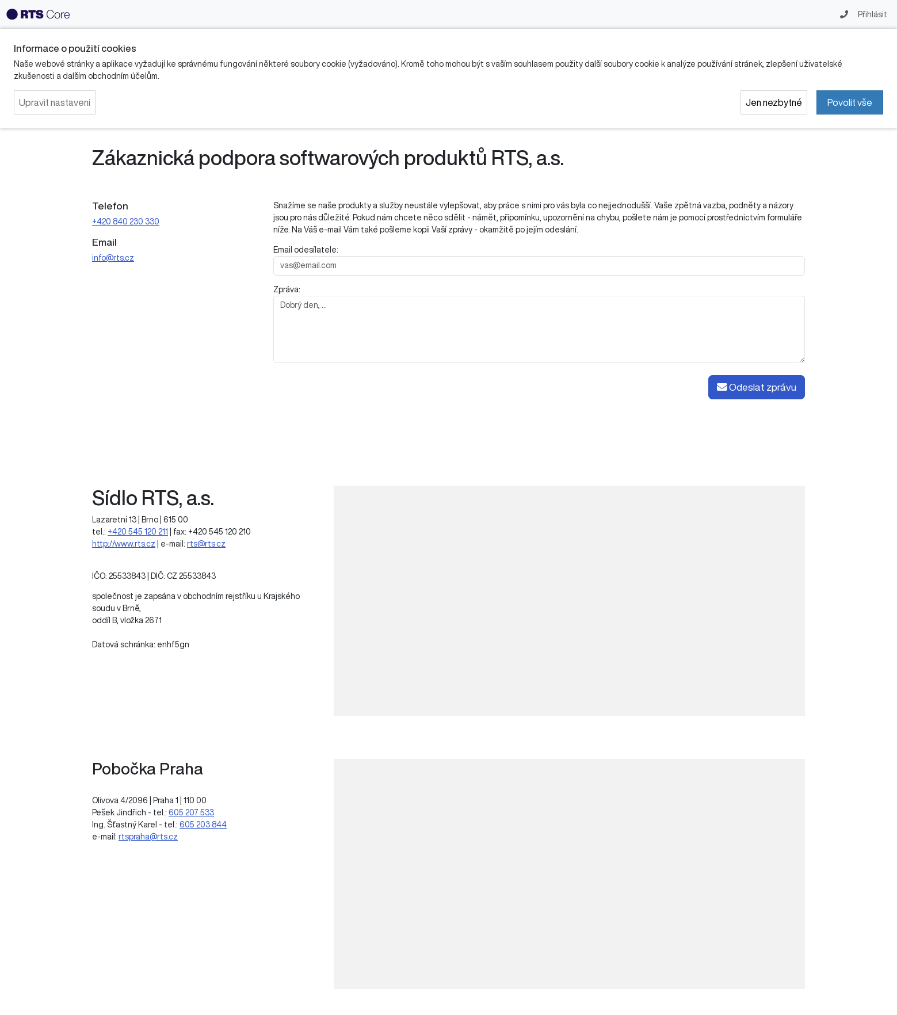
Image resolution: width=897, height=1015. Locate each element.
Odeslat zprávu (756, 387)
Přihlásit (871, 14)
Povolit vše (849, 102)
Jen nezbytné (774, 102)
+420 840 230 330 (125, 221)
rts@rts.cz (206, 544)
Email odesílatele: (305, 250)
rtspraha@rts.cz (148, 837)
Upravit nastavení (54, 102)
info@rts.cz (113, 258)
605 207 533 (191, 812)
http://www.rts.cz (123, 544)
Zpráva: (286, 289)
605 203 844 (203, 825)
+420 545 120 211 (138, 532)
